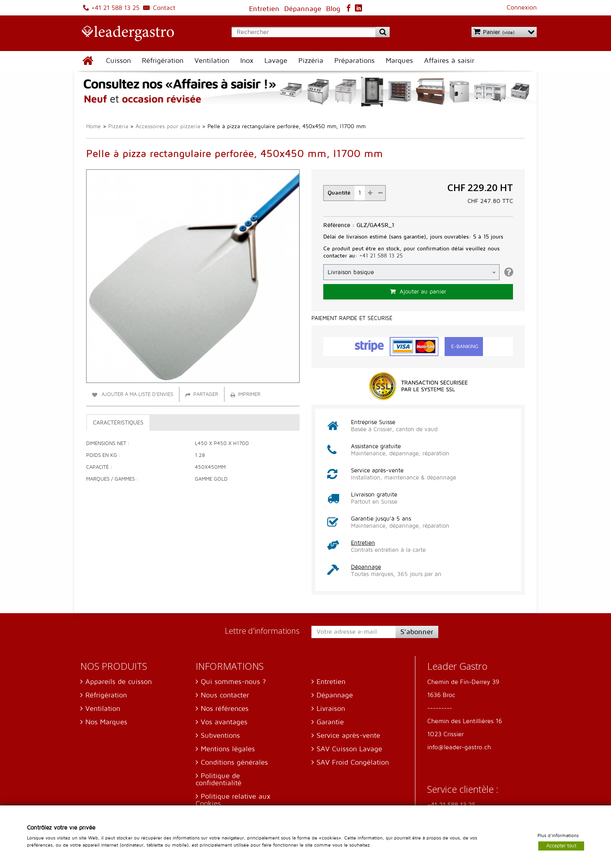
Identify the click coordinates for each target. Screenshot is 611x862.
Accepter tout (561, 845)
